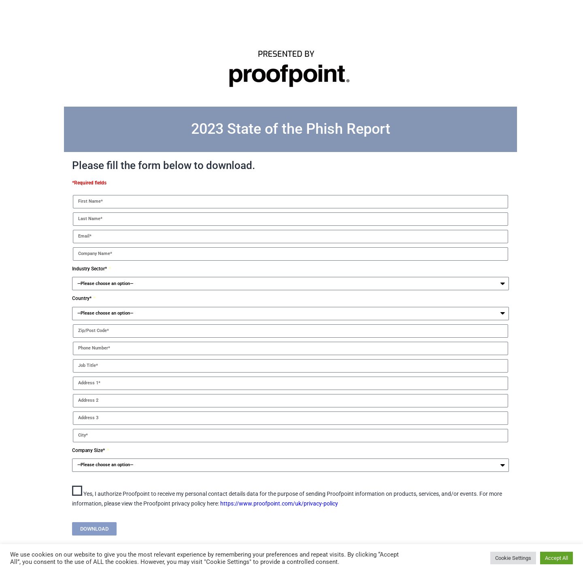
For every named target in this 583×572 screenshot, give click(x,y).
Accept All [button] (556, 558)
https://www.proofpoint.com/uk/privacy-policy (279, 503)
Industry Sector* (90, 269)
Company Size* (89, 450)
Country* (82, 298)
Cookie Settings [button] (513, 558)
